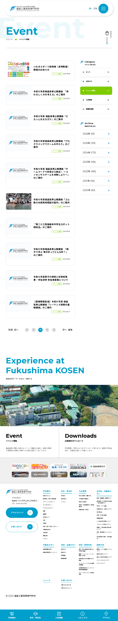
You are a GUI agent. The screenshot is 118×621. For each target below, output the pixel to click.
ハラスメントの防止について (104, 524)
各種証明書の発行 (47, 549)
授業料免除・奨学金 (83, 509)
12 (47, 330)
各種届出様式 (100, 518)
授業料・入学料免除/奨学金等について (104, 528)
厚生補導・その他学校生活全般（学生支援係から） (104, 502)
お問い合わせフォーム (66, 588)
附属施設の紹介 (47, 529)
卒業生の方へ (48, 545)
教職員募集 (63, 558)
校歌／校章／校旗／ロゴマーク (50, 526)
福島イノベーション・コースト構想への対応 (86, 554)
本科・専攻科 (66, 491)
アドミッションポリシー (49, 502)
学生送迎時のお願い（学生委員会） (104, 537)
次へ (64, 329)
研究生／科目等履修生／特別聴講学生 (86, 505)
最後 (70, 329)
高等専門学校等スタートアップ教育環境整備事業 (86, 568)
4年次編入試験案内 (83, 498)
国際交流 (100, 545)
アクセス (45, 538)
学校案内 (46, 491)
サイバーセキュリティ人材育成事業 (86, 573)
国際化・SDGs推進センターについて (104, 550)
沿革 (44, 520)
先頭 (10, 329)
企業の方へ (63, 552)
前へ (16, 329)
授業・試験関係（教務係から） (104, 498)
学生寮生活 (99, 512)
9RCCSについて (101, 563)
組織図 (44, 514)
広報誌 (44, 523)
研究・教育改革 (85, 545)
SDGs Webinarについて (103, 560)
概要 (44, 511)
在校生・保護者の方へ (104, 492)
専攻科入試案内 (82, 502)
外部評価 (45, 532)
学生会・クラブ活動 (101, 506)
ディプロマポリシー (48, 505)
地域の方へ (63, 549)
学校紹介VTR (46, 517)
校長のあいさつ (47, 495)
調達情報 (63, 555)
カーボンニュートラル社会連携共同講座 (86, 564)
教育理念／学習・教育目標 (49, 498)
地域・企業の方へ (68, 545)
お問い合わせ (66, 580)
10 (33, 330)
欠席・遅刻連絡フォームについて (104, 532)
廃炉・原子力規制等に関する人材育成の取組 (86, 550)
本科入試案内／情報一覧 (85, 495)
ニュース (46, 580)
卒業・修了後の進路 (101, 515)
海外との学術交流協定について (104, 557)
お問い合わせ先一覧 (66, 585)
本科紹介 (63, 495)
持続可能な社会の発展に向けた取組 (86, 559)
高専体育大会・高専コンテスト (104, 509)
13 (54, 330)
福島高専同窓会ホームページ (50, 552)
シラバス (63, 502)
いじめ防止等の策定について (104, 521)
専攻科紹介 (63, 498)
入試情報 (82, 491)
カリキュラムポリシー (48, 508)
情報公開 (45, 535)
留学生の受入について (102, 554)
